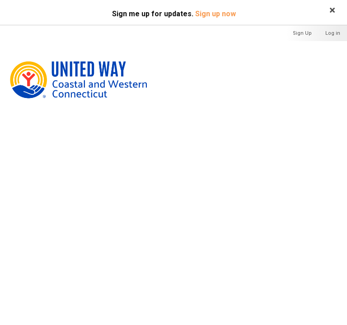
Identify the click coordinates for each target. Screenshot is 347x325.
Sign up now (215, 13)
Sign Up (302, 33)
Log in (332, 33)
